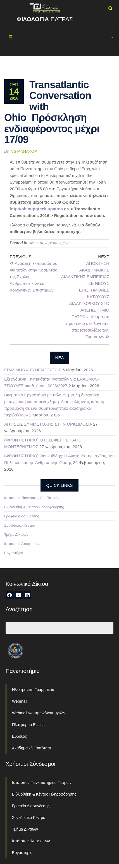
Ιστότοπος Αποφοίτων (21, 544)
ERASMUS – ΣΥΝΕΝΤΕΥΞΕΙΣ (32, 369)
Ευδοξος (19, 736)
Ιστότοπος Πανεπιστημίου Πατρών (31, 498)
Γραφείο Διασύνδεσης (21, 516)
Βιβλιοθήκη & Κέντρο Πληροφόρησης (34, 507)
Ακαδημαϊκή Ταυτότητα (31, 748)
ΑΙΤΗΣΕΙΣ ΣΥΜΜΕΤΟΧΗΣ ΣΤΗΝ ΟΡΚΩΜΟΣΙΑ (48, 424)
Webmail (19, 701)
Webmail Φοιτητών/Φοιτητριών (38, 713)
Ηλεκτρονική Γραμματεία (33, 689)
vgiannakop (24, 151)
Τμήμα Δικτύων (16, 534)
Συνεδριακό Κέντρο (19, 525)
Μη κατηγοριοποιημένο (50, 243)
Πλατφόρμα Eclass (28, 724)
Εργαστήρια (13, 553)
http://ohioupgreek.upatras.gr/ (39, 208)
